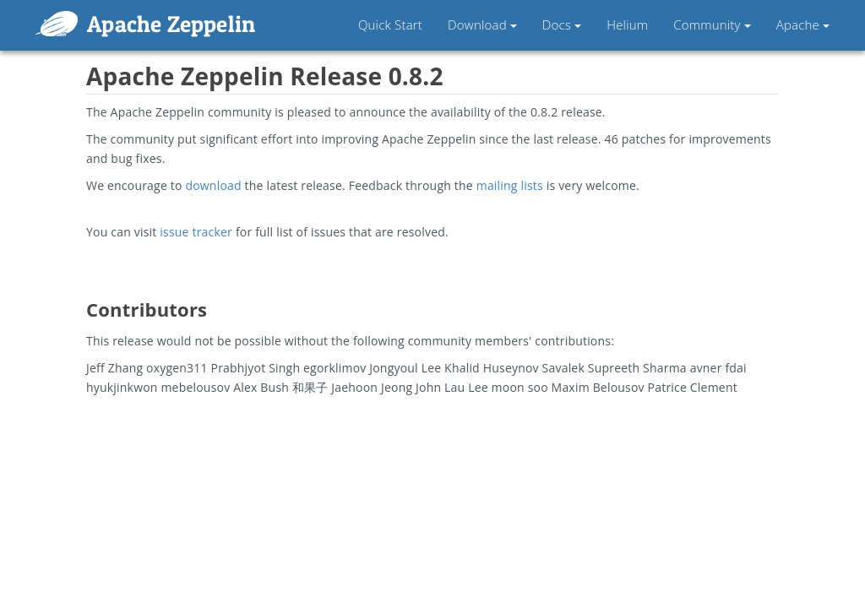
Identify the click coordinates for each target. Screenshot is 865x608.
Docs (561, 24)
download (213, 185)
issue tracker (196, 232)
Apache (803, 24)
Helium (627, 24)
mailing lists (509, 185)
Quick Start (390, 24)
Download (482, 24)
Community (711, 24)
